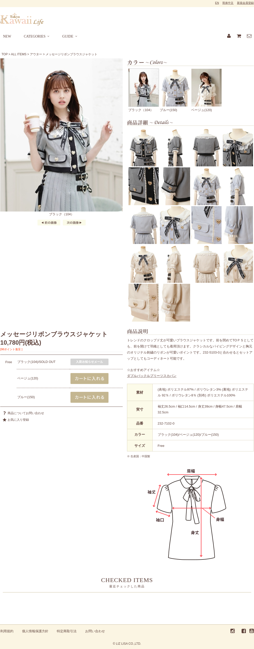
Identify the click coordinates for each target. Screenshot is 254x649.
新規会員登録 (245, 2)
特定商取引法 (67, 631)
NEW (7, 36)
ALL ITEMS (18, 54)
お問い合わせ (95, 631)
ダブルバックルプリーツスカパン (151, 376)
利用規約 (6, 631)
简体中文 (227, 2)
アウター (36, 54)
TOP (5, 54)
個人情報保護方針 (35, 631)
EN (217, 2)
